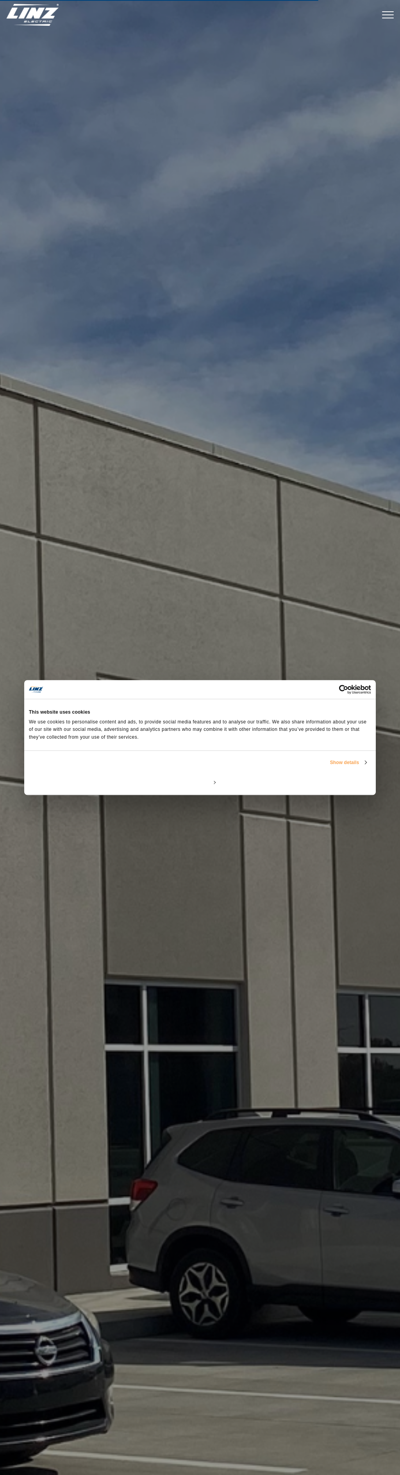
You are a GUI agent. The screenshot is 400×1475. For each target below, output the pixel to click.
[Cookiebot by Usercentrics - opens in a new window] (337, 689)
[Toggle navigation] (388, 15)
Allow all (315, 782)
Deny (85, 782)
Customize (200, 782)
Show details (344, 762)
